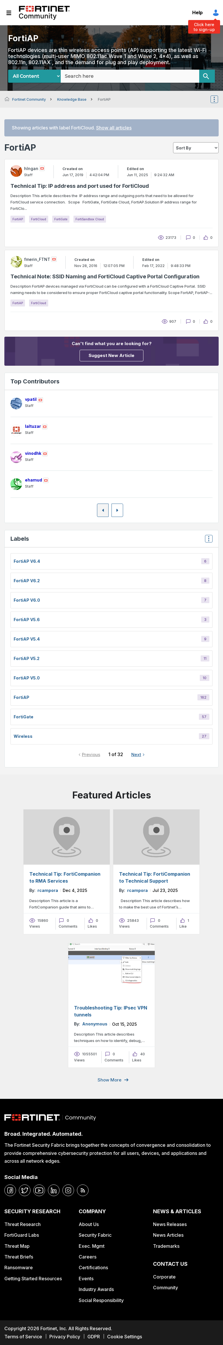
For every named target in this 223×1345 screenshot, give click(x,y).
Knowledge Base (72, 99)
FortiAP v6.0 (27, 600)
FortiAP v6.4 (27, 561)
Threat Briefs (18, 1257)
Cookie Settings (124, 1336)
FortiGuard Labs (21, 1235)
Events (86, 1278)
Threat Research (22, 1224)
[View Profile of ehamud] (33, 479)
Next (136, 754)
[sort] (196, 147)
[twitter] (24, 1190)
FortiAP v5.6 (27, 619)
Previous (91, 754)
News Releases (170, 1224)
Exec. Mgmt (92, 1246)
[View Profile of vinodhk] (33, 453)
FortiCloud (38, 219)
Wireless (23, 736)
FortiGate (60, 219)
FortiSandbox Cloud (89, 219)
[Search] (207, 76)
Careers (87, 1257)
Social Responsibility (101, 1300)
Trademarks (166, 1246)
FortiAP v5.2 (26, 658)
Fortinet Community (44, 13)
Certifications (93, 1267)
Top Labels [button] (207, 541)
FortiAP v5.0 (27, 677)
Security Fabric (95, 1235)
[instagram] (68, 1190)
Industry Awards (96, 1289)
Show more (109, 1080)
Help (197, 12)
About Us (89, 1224)
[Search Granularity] (34, 76)
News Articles (168, 1235)
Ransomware (18, 1267)
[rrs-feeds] (83, 1190)
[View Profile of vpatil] (31, 399)
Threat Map (17, 1246)
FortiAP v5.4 (27, 639)
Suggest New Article (111, 355)
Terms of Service (23, 1336)
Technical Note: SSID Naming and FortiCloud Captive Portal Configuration (104, 276)
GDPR (93, 1336)
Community (165, 1287)
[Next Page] (117, 510)
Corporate (164, 1277)
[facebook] (10, 1190)
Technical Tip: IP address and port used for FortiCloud (79, 186)
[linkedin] (54, 1190)
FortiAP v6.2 (27, 580)
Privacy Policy (64, 1336)
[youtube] (39, 1190)
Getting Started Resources (33, 1278)
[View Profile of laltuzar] (33, 426)
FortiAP (17, 219)
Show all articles (114, 128)
